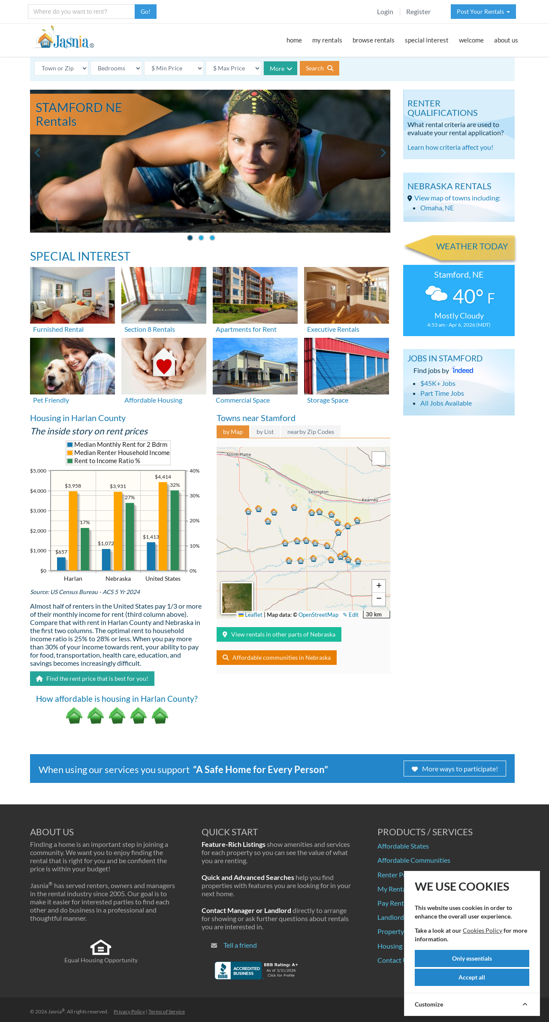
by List (265, 431)
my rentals (327, 40)
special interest (427, 40)
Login (385, 11)
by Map (233, 431)
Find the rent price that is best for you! (92, 678)
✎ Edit (351, 614)
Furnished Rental (58, 329)
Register (418, 11)
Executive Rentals (333, 329)
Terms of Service (166, 1011)
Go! (146, 11)
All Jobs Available (446, 403)
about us (506, 40)
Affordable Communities (413, 860)
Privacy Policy (129, 1011)
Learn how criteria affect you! (450, 147)
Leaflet (250, 614)
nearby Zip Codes (310, 431)
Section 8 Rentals (149, 329)
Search (319, 68)
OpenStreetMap (318, 614)
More (281, 68)
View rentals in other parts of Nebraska (279, 634)
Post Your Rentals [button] (483, 11)
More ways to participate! (455, 768)
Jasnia (56, 1011)
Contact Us (394, 960)
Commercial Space (243, 400)
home (294, 40)
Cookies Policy (482, 930)
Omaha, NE (437, 207)
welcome (471, 40)
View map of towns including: (457, 198)
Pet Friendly (51, 400)
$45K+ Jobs (437, 383)
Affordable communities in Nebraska (277, 657)
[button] (306, 540)
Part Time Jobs (442, 393)
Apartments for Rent (246, 329)
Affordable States (403, 846)
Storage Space (327, 400)
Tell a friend (240, 945)
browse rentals (374, 40)
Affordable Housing (153, 400)
